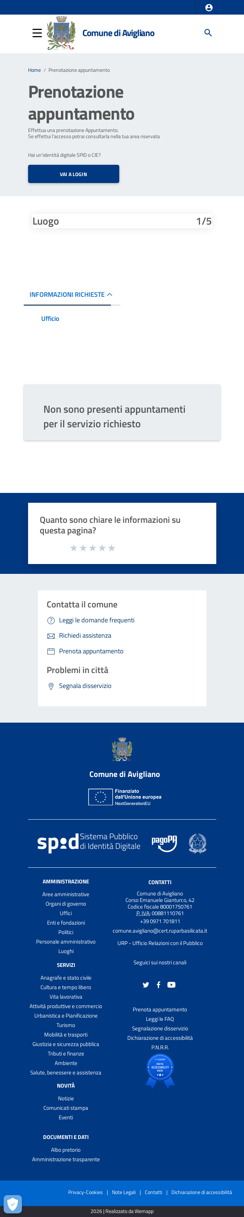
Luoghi (66, 951)
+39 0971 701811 (160, 921)
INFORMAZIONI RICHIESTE (67, 294)
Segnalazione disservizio (160, 1028)
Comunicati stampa (65, 1108)
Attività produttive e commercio (66, 1006)
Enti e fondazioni (66, 922)
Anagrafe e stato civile (66, 977)
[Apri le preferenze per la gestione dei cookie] (13, 1204)
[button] (209, 7)
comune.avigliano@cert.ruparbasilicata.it (160, 930)
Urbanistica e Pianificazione (66, 1015)
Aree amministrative (65, 894)
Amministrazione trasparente (66, 1159)
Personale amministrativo (66, 941)
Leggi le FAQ (160, 1019)
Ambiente (66, 1063)
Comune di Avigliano (118, 33)
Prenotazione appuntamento (79, 70)
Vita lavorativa (66, 996)
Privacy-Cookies (85, 1192)
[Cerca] (208, 33)
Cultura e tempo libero (65, 987)
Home (34, 70)
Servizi (66, 965)
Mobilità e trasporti (66, 1034)
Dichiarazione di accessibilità (160, 1038)
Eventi (66, 1117)
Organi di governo (66, 903)
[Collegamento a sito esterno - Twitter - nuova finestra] (146, 984)
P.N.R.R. (160, 1047)
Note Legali (124, 1192)
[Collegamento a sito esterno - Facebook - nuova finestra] (158, 984)
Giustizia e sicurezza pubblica (65, 1044)
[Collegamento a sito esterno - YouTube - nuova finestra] (171, 984)
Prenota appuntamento (160, 1009)
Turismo (66, 1025)
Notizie (66, 1098)
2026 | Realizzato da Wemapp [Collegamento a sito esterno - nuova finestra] (122, 1211)
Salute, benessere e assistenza (65, 1072)
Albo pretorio (66, 1150)
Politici (65, 932)
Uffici (66, 913)
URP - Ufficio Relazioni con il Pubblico (160, 943)
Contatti (159, 882)
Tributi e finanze (66, 1053)
